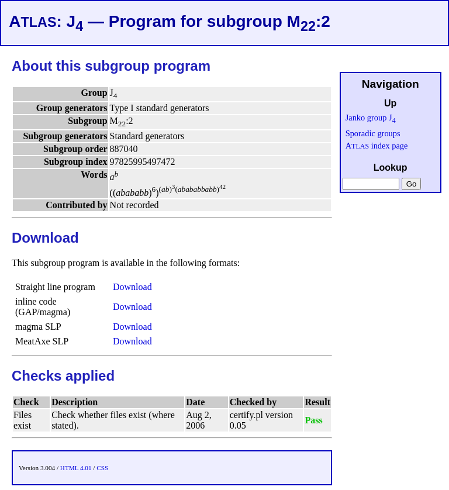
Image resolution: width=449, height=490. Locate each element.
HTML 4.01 (76, 467)
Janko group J (371, 117)
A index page (377, 145)
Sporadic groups (373, 133)
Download (132, 287)
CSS (102, 467)
